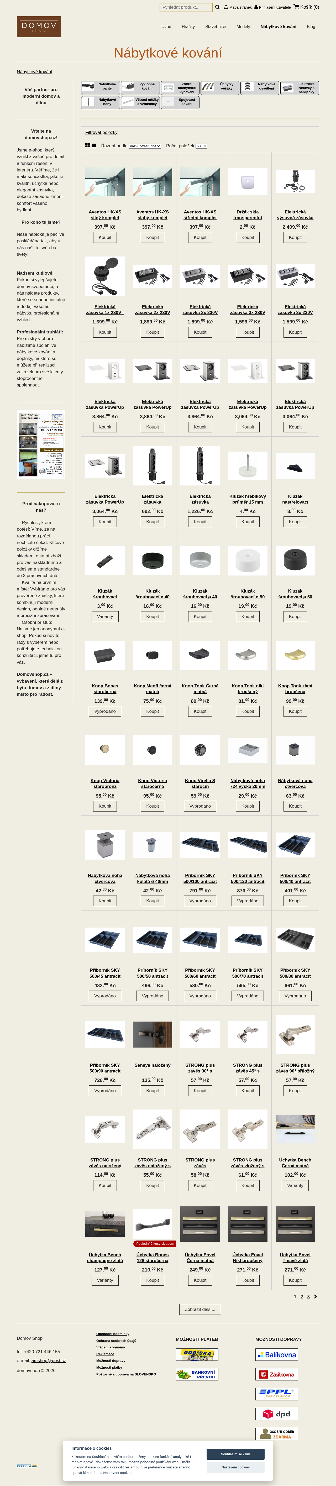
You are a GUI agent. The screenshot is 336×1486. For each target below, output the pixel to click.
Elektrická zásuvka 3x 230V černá (247, 312)
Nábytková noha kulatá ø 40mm (152, 878)
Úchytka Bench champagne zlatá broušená (105, 1260)
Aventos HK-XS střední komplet (200, 215)
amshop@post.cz (49, 1360)
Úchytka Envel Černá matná (200, 1257)
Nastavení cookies (236, 1467)
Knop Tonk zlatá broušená (295, 688)
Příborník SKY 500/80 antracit (295, 973)
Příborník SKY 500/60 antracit (200, 973)
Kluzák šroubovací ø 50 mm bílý (248, 597)
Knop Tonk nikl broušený (248, 688)
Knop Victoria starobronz (105, 783)
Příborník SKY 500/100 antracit (200, 878)
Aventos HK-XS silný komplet (105, 215)
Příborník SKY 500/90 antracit (105, 1068)
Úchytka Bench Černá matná (295, 1163)
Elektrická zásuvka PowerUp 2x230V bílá (248, 407)
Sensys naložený (153, 1065)
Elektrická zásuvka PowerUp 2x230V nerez (105, 502)
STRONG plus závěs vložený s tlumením (248, 1166)
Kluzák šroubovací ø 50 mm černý (295, 597)
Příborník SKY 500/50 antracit (152, 973)
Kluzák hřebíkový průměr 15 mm (247, 499)
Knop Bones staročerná (105, 688)
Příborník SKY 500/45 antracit (105, 973)
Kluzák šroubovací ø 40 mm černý (153, 597)
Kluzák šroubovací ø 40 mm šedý (200, 597)
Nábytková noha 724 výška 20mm (247, 783)
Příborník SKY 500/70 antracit (247, 973)
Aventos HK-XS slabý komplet (152, 215)
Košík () (306, 7)
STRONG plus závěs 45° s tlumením (247, 1071)
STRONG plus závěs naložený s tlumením (152, 1166)
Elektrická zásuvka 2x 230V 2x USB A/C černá (152, 312)
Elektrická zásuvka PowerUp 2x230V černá (295, 407)
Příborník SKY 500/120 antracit (248, 878)
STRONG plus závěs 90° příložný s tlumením (295, 1071)
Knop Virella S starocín (200, 783)
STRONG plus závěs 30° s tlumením (200, 1071)
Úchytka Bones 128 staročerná (152, 1257)
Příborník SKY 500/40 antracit (295, 878)
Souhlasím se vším (235, 1454)
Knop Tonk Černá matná (200, 688)
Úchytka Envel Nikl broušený (248, 1257)
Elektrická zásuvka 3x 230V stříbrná (295, 312)
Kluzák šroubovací (105, 594)
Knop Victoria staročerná (152, 783)
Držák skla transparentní (247, 215)
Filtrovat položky (101, 132)
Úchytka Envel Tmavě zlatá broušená (295, 1260)
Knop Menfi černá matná (152, 688)
